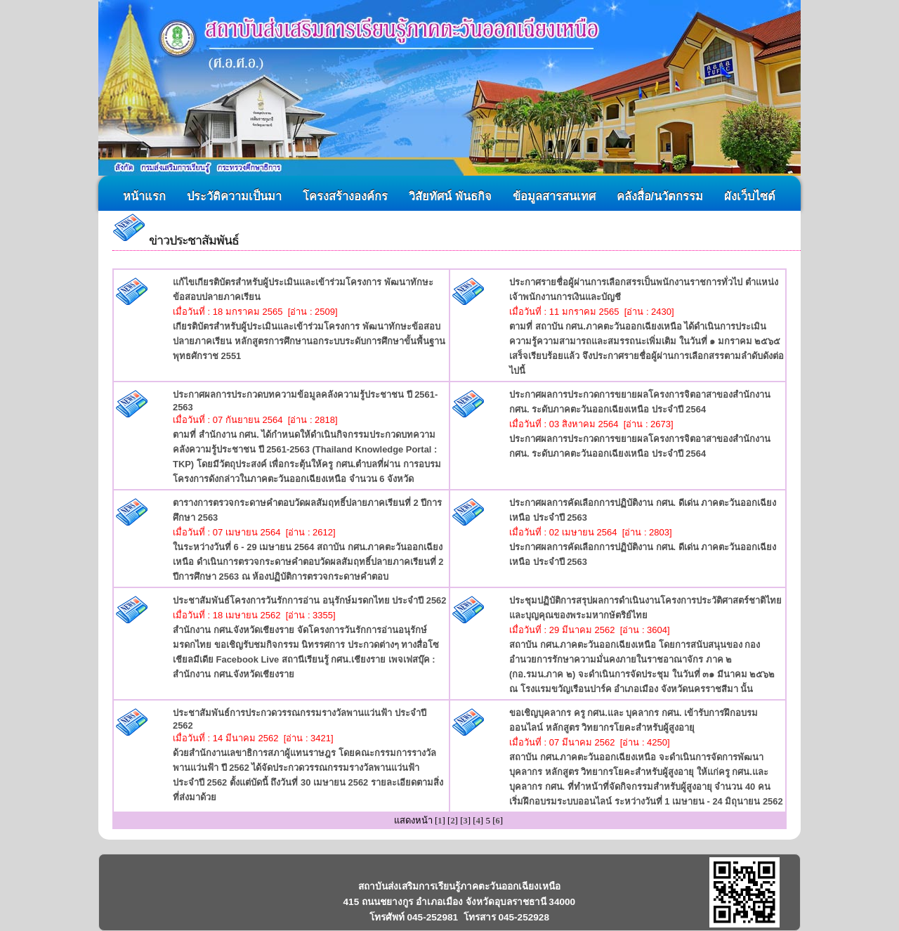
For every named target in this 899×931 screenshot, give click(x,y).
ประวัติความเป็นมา (234, 196)
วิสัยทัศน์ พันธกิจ (450, 196)
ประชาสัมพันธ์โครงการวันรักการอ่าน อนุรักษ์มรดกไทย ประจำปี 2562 (309, 600)
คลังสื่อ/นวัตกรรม (660, 196)
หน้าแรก (144, 196)
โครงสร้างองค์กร (345, 196)
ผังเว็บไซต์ (749, 196)
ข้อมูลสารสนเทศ (554, 196)
